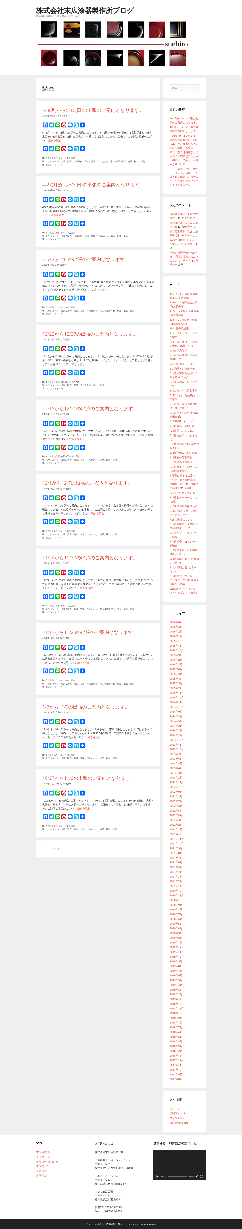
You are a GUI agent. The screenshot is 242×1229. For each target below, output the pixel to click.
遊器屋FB (41, 1171)
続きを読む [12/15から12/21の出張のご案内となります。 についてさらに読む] (75, 439)
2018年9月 (176, 1018)
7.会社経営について (181, 519)
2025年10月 (177, 650)
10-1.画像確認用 (179, 328)
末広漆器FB (43, 1152)
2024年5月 (176, 721)
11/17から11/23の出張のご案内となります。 (90, 632)
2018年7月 (176, 1027)
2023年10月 (177, 749)
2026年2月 (176, 631)
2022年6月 (176, 806)
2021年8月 (176, 853)
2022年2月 (176, 824)
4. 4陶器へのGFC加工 (182, 430)
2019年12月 (177, 947)
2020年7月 (176, 914)
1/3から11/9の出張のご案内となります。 (86, 707)
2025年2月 (176, 688)
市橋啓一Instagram (47, 1161)
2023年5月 (176, 763)
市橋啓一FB (43, 1157)
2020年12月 (177, 890)
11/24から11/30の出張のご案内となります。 (90, 557)
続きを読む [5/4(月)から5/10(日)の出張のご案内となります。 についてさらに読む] (54, 140)
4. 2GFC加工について (182, 421)
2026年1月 (176, 636)
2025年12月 (177, 641)
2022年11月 (177, 782)
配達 (136, 161)
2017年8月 (176, 1079)
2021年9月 (176, 848)
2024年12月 (177, 697)
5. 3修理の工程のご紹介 (184, 452)
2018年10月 (177, 1013)
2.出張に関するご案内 (182, 364)
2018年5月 (176, 1037)
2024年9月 (176, 711)
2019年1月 (176, 999)
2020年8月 (176, 909)
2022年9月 (176, 791)
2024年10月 (177, 707)
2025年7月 (176, 664)
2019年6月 (176, 975)
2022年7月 (176, 801)
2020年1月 (176, 942)
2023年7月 (176, 754)
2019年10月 (177, 956)
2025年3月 (176, 683)
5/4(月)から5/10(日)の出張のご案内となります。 (93, 110)
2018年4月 (176, 1041)
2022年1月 (176, 829)
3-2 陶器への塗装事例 (182, 368)
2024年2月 (176, 730)
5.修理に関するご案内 (182, 475)
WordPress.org (179, 1122)
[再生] (157, 1176)
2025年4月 (176, 678)
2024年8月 (176, 716)
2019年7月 (176, 971)
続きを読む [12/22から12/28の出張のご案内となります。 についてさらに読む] (78, 364)
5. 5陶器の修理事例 (181, 462)
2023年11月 (177, 744)
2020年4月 (176, 928)
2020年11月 (177, 895)
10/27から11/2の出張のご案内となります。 (88, 778)
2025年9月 (176, 655)
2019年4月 (176, 985)
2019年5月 (176, 980)
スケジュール (52, 161)
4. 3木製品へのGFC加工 (183, 426)
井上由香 (187, 218)
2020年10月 (177, 900)
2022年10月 (177, 787)
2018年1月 (176, 1055)
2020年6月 (176, 919)
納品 (130, 161)
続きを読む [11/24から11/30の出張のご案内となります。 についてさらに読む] (86, 588)
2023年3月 (176, 773)
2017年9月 (176, 1074)
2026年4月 (176, 622)
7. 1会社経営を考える (182, 493)
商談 (87, 161)
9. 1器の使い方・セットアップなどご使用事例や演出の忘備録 (184, 580)
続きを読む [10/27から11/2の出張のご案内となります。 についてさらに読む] (83, 808)
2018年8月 (176, 1022)
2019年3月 (176, 989)
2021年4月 (176, 872)
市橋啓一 (187, 226)
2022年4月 (176, 815)
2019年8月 (176, 966)
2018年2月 (176, 1051)
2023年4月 (176, 768)
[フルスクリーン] (201, 1176)
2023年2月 (176, 777)
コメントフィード (180, 1118)
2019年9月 (176, 961)
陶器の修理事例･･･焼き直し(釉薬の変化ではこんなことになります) (184, 256)
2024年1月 (176, 735)
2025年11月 (177, 645)
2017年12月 (177, 1060)
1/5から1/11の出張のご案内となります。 (86, 259)
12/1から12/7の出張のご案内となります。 (87, 483)
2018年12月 (177, 1003)
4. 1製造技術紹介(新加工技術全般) (62, 381)
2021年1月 (176, 886)
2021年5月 (176, 867)
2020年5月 (176, 923)
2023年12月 (177, 740)
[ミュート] (196, 1176)
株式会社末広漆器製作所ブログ (85, 10)
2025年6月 (176, 669)
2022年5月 (176, 810)
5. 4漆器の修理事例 (181, 457)
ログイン (175, 1108)
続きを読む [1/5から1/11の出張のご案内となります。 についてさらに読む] (100, 289)
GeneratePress (148, 1224)
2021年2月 (176, 881)
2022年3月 (176, 820)
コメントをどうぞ (54, 164)
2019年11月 (177, 952)
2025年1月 (176, 692)
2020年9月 (176, 905)
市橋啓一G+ (43, 1166)
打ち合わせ (103, 161)
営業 (93, 161)
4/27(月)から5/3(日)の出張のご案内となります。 (93, 184)
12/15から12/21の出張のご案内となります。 (90, 408)
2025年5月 (176, 674)
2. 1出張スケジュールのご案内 (60, 158)
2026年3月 (176, 626)
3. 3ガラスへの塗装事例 (184, 390)
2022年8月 (176, 796)
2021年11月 (177, 839)
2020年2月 (176, 937)
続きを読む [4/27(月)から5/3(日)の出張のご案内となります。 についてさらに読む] (57, 215)
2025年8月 (176, 660)
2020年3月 (176, 933)
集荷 (143, 161)
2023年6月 (176, 758)
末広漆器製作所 (118, 161)
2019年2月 (176, 994)
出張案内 (78, 161)
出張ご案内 (66, 161)
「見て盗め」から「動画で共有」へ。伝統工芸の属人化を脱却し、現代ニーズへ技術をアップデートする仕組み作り (184, 176)
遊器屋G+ (41, 1175)
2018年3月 (176, 1046)
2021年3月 (176, 876)
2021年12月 (177, 834)
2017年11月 (177, 1065)
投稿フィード (177, 1113)
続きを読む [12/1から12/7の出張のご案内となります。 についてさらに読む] (97, 513)
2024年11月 (177, 702)
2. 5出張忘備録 (178, 350)
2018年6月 (176, 1032)
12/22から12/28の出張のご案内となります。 (90, 334)
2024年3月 (176, 726)
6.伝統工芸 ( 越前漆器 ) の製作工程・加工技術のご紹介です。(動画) (184, 484)
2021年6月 (176, 862)
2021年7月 (176, 857)
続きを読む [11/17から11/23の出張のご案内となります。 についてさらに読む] (83, 662)
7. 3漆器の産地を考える (184, 506)
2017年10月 (177, 1069)
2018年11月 (177, 1008)
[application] (179, 1165)
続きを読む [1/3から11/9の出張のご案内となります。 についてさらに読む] (94, 737)
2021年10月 (177, 843)
